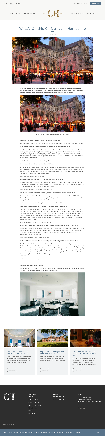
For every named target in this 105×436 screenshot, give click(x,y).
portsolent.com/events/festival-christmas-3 (37, 237)
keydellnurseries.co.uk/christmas (34, 176)
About (5, 3)
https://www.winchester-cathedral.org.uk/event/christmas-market (44, 161)
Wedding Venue (79, 268)
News (11, 3)
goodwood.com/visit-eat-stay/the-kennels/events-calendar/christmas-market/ (48, 203)
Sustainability (58, 399)
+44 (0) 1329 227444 (80, 3)
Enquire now (95, 3)
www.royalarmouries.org (31, 259)
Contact (19, 3)
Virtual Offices (77, 13)
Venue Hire (90, 13)
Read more (12, 370)
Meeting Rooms (29, 13)
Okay (97, 432)
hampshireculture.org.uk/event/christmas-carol (38, 189)
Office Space (15, 13)
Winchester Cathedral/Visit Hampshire (57, 134)
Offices (58, 268)
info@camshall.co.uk (52, 270)
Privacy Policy (58, 397)
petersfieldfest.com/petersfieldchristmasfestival (38, 222)
